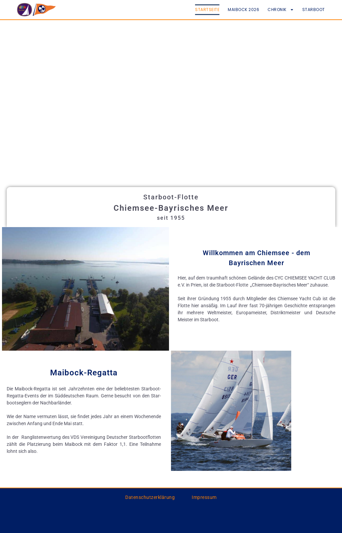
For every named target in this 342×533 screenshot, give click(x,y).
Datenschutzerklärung (150, 497)
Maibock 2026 (243, 9)
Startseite (207, 9)
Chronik (281, 9)
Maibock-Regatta (84, 372)
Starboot (313, 9)
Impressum (204, 497)
